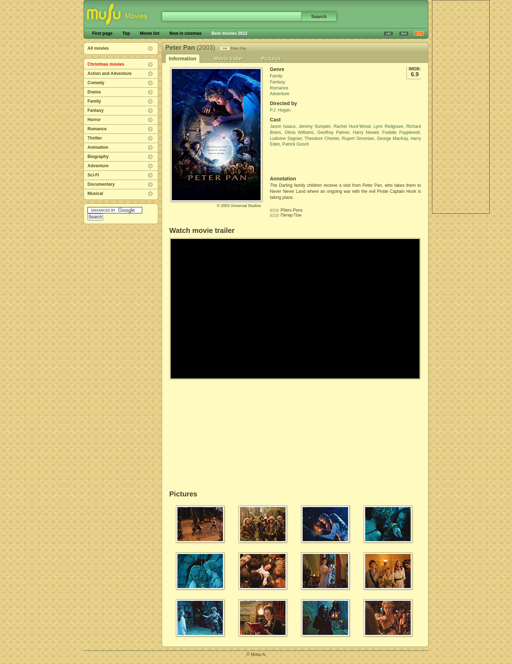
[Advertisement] (460, 106)
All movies (98, 48)
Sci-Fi (93, 175)
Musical (95, 193)
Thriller (94, 138)
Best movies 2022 (229, 33)
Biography (97, 156)
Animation (97, 147)
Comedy (95, 82)
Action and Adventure (109, 73)
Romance (97, 128)
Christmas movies (105, 64)
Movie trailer (228, 58)
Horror (94, 119)
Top (126, 33)
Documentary (101, 184)
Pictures (271, 58)
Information (182, 58)
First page (102, 33)
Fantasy (95, 110)
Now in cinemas (185, 33)
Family (94, 101)
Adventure (97, 165)
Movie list (149, 33)
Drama (94, 91)
